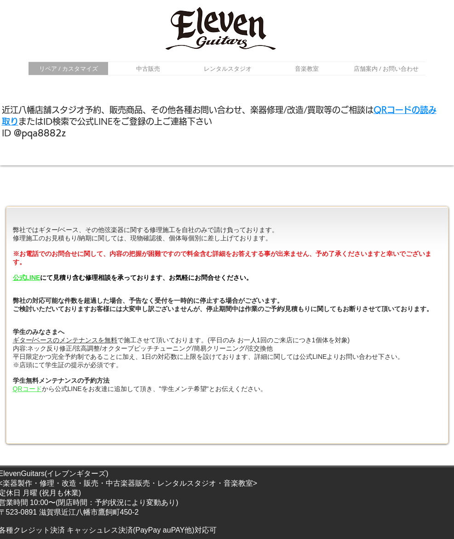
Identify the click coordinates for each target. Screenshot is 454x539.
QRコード (27, 388)
